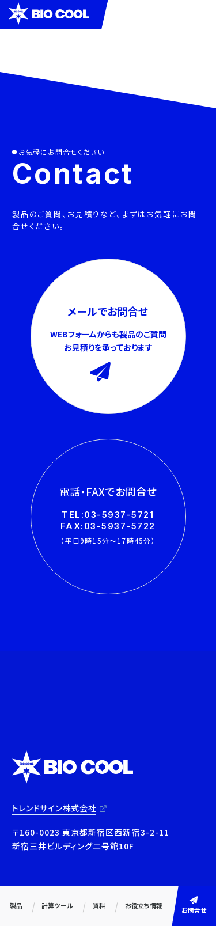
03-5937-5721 (119, 514)
